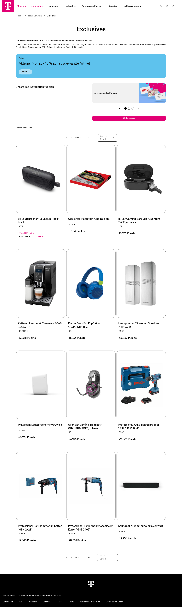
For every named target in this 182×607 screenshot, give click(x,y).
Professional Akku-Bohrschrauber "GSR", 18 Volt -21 (138, 426)
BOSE (20, 226)
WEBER (72, 224)
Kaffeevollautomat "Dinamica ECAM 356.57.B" (40, 325)
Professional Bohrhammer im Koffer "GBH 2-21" (40, 528)
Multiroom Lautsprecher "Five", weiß (40, 424)
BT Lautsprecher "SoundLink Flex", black (38, 220)
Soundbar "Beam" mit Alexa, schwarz (140, 526)
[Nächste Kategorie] (138, 108)
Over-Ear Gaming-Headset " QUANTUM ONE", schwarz (85, 426)
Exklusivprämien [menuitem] (132, 6)
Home (20, 16)
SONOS (21, 430)
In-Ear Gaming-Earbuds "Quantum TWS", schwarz (139, 220)
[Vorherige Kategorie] (119, 108)
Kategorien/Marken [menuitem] (92, 6)
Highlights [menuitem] (70, 6)
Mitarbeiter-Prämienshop (30, 6)
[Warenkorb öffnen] (166, 6)
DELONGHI (23, 331)
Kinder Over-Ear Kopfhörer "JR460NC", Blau (84, 325)
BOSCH (122, 432)
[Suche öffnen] (161, 6)
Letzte (89, 138)
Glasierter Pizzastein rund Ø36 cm (89, 218)
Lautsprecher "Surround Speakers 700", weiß (139, 325)
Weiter (84, 138)
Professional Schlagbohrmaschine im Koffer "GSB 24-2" (90, 528)
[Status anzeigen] (172, 6)
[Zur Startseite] (8, 6)
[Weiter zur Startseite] (91, 584)
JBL (120, 226)
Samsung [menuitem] (53, 6)
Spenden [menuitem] (113, 6)
